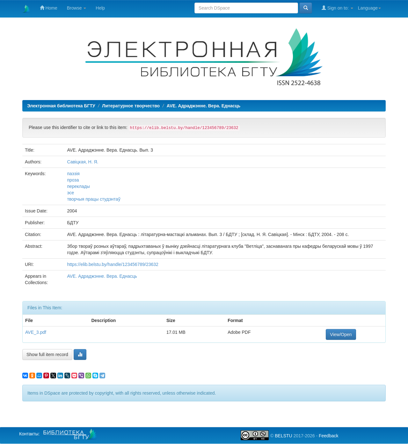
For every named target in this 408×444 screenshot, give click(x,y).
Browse (76, 8)
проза (73, 180)
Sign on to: (337, 8)
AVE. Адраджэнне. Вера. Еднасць (203, 105)
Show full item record (47, 354)
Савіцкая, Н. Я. (82, 161)
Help (100, 8)
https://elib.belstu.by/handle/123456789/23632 (112, 264)
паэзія (73, 173)
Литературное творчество (131, 105)
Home (48, 8)
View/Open (341, 334)
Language (369, 8)
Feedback (328, 435)
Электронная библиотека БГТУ (61, 105)
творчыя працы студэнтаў (93, 199)
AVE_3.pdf (35, 332)
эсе (70, 192)
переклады (78, 186)
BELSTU (283, 435)
